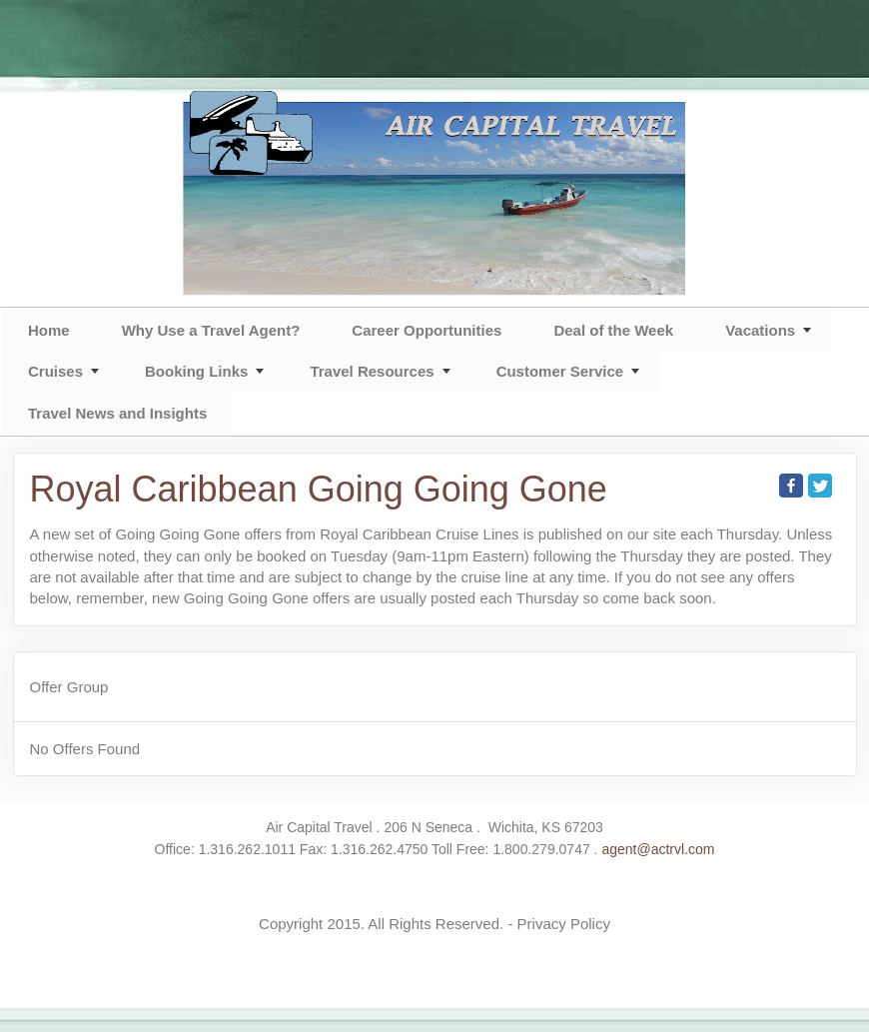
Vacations (760, 330)
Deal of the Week (613, 330)
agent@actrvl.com (657, 849)
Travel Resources (372, 371)
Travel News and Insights (117, 413)
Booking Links (196, 371)
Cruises (55, 371)
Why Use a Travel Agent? (211, 330)
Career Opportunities (426, 330)
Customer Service (560, 371)
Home (49, 330)
